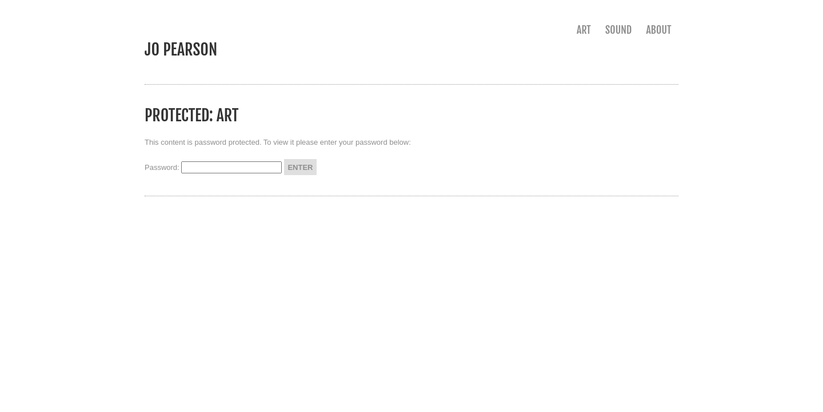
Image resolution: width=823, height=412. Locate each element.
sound (618, 29)
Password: (213, 167)
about (658, 29)
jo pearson (181, 49)
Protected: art (191, 115)
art (584, 29)
